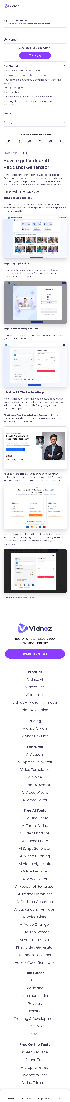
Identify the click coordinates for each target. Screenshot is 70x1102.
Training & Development (35, 1018)
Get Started (21, 20)
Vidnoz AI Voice (35, 709)
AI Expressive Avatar (35, 762)
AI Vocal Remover (35, 939)
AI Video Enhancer (35, 833)
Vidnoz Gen (35, 687)
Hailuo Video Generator (35, 962)
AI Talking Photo (35, 818)
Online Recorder (35, 871)
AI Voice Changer (35, 924)
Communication (35, 995)
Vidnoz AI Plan (35, 728)
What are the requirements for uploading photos (28, 96)
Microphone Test (35, 1067)
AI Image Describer (34, 954)
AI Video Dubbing (35, 856)
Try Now (35, 55)
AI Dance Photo (35, 840)
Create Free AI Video (35, 653)
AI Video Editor (35, 800)
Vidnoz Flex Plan (35, 736)
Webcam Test (35, 1075)
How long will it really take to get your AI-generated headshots (29, 103)
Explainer (35, 1010)
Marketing (35, 988)
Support (8, 20)
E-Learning (35, 1026)
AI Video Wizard (34, 792)
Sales (35, 980)
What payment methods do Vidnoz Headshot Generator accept (33, 81)
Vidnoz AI (35, 679)
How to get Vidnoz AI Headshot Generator (29, 23)
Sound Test (35, 1059)
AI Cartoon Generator (35, 901)
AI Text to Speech (35, 932)
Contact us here (28, 597)
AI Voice (35, 777)
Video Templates (35, 769)
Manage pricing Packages (17, 87)
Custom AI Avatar (35, 784)
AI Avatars (35, 754)
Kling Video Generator (35, 947)
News (35, 1033)
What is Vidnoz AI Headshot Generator (23, 70)
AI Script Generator (35, 848)
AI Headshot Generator (35, 886)
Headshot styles (12, 92)
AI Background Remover (35, 909)
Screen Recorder (35, 1052)
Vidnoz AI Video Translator (35, 702)
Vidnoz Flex (35, 694)
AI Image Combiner (35, 894)
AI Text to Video (35, 825)
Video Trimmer (35, 1082)
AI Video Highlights (35, 863)
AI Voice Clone (35, 916)
